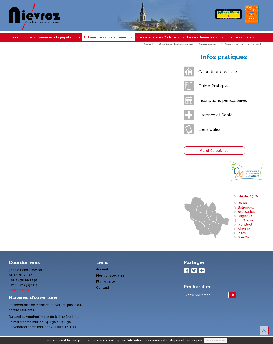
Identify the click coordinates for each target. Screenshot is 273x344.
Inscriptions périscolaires (222, 100)
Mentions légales (110, 275)
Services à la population (60, 38)
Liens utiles (209, 129)
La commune (24, 38)
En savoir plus (215, 340)
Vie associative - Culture (158, 38)
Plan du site (105, 281)
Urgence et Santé (215, 114)
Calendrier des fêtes (218, 71)
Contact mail (19, 290)
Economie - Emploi (239, 38)
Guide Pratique (213, 85)
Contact (102, 287)
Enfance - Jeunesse (201, 38)
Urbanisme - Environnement (109, 38)
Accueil (102, 269)
